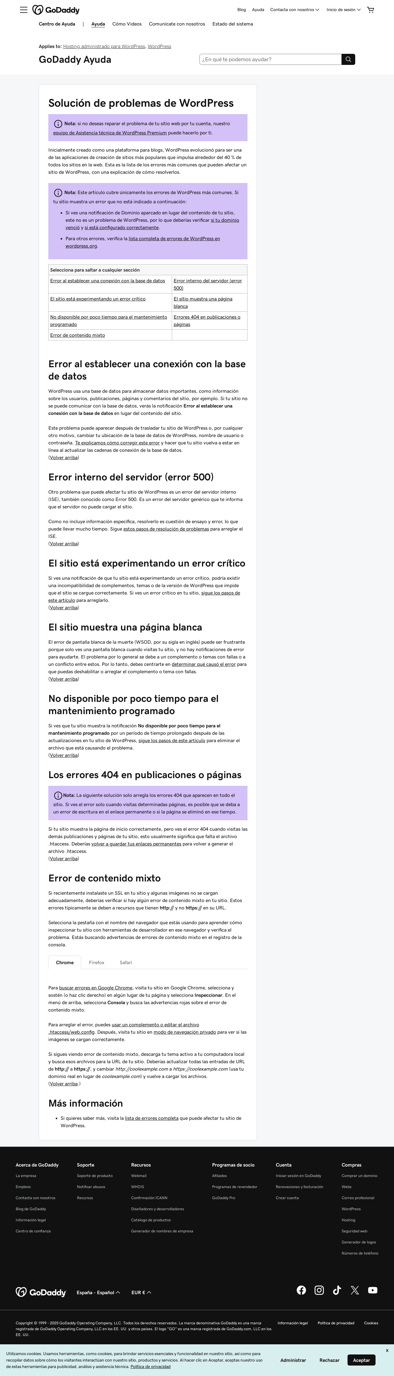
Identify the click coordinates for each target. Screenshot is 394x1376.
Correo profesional (358, 1198)
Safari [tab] (126, 962)
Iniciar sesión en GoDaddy (298, 1176)
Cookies (371, 1323)
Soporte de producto (95, 1176)
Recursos (85, 1198)
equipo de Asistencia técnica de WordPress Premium (110, 132)
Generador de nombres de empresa (162, 1231)
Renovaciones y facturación (299, 1187)
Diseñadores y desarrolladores (157, 1209)
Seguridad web (354, 1231)
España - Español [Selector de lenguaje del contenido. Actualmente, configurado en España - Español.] (99, 1292)
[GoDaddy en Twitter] (354, 1293)
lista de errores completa (152, 1118)
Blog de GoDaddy (31, 1209)
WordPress (159, 46)
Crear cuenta (287, 1198)
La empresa (26, 1176)
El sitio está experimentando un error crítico (98, 298)
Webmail (139, 1176)
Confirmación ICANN (149, 1198)
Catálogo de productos (151, 1220)
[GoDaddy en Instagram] (319, 1293)
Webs (347, 1187)
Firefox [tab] (96, 962)
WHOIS (137, 1187)
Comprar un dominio (359, 1176)
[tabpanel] (147, 1009)
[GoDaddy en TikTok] (337, 1293)
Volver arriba (64, 457)
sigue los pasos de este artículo (172, 740)
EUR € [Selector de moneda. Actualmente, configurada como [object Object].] (142, 1292)
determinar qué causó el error (204, 664)
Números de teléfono (360, 1253)
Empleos (23, 1187)
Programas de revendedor (234, 1187)
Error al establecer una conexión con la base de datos (107, 280)
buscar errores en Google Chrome (95, 987)
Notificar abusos (91, 1187)
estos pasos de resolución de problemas (166, 528)
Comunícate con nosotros (177, 23)
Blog (241, 9)
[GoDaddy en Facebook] (301, 1293)
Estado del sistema (232, 23)
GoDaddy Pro (223, 1198)
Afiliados (219, 1176)
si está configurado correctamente (122, 227)
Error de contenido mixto (77, 334)
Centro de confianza (33, 1231)
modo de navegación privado (185, 1031)
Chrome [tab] (65, 962)
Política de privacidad (336, 1323)
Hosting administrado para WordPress (104, 46)
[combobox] (270, 59)
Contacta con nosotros (35, 1198)
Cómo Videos (127, 23)
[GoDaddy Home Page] (41, 1292)
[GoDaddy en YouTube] (372, 1293)
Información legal (31, 1220)
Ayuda (258, 9)
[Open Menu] (21, 9)
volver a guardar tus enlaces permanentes (136, 843)
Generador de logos (359, 1242)
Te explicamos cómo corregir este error (117, 442)
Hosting (348, 1220)
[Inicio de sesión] (344, 9)
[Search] (348, 59)
